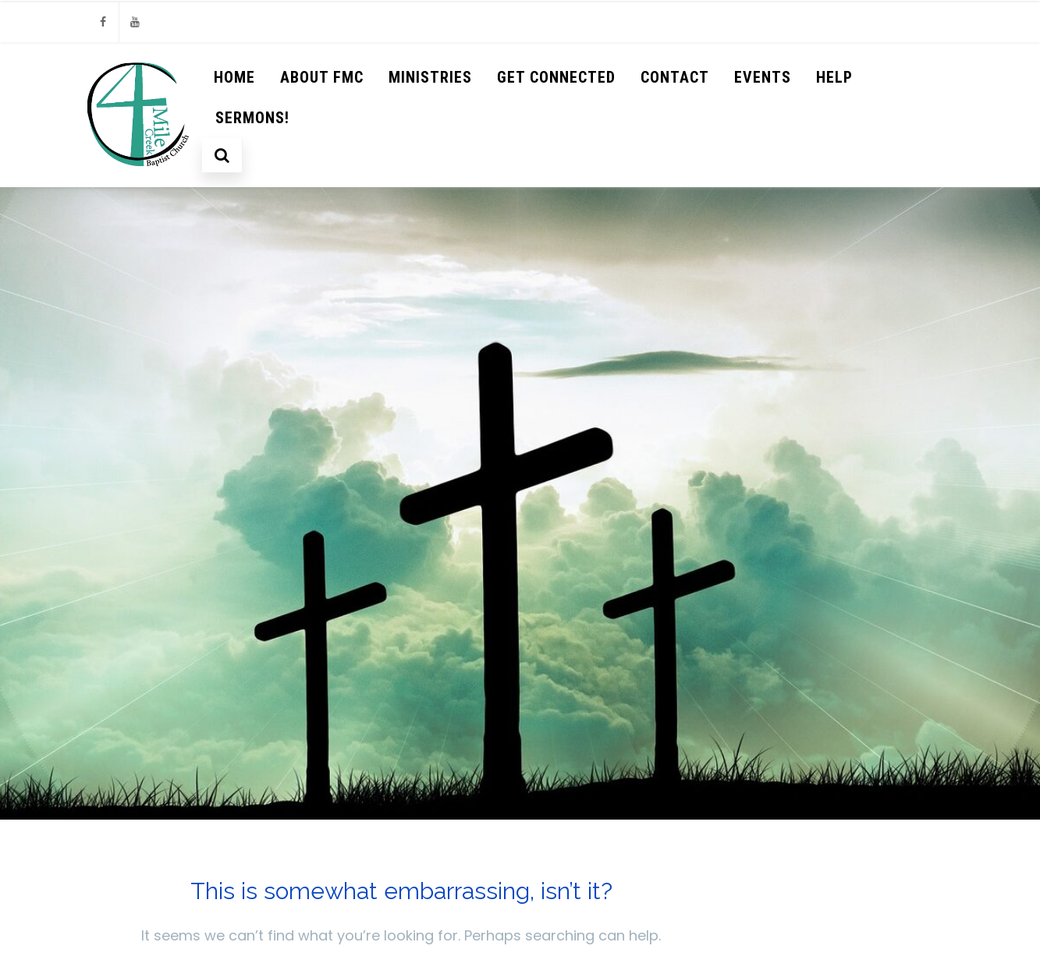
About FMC (322, 77)
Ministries (430, 77)
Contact (675, 77)
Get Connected (556, 77)
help (834, 77)
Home (234, 77)
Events (762, 77)
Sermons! (252, 117)
